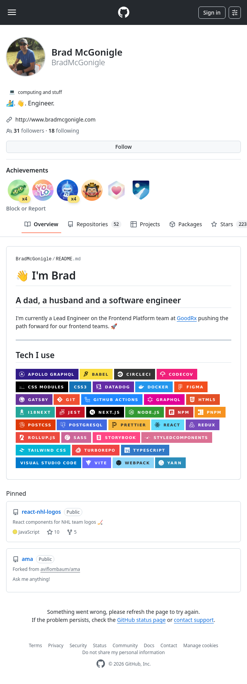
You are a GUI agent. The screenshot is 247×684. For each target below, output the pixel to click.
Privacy (56, 645)
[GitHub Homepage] (100, 664)
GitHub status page (141, 619)
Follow (123, 146)
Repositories (94, 224)
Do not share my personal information (123, 652)
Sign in (212, 12)
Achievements (27, 170)
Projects (145, 224)
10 (53, 532)
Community (125, 645)
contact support (194, 619)
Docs (149, 645)
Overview (41, 224)
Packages (185, 224)
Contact (168, 645)
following (63, 130)
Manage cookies (200, 645)
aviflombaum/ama (60, 569)
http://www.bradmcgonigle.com (55, 119)
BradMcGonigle (34, 259)
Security (78, 645)
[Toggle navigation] (12, 12)
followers (26, 130)
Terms (35, 645)
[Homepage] (124, 12)
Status (99, 645)
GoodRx (187, 318)
